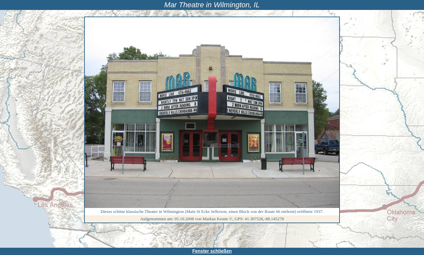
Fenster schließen (212, 251)
